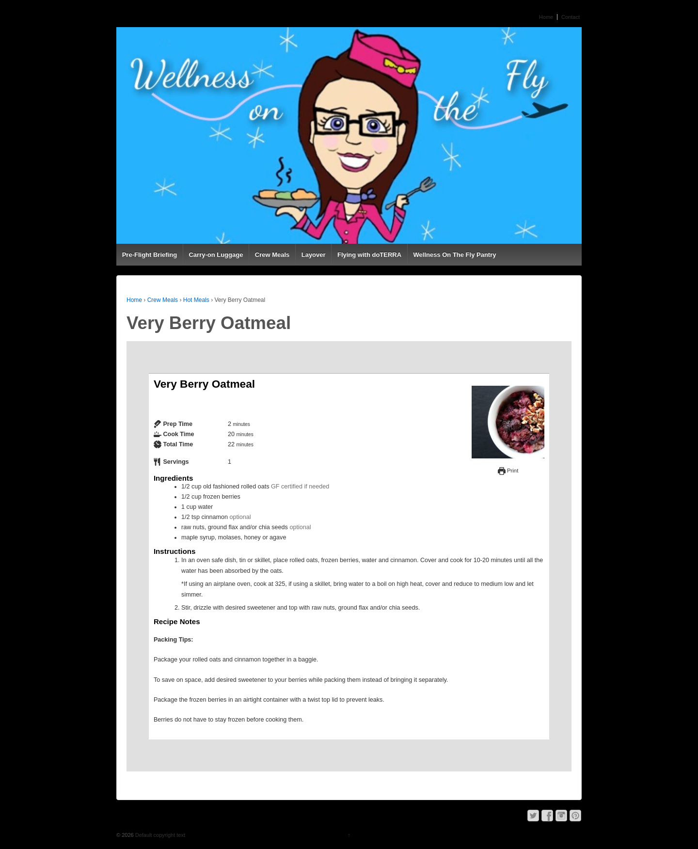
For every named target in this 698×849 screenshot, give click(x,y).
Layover (313, 254)
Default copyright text (159, 835)
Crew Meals (272, 254)
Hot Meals (196, 300)
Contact (570, 17)
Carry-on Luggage (216, 254)
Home (546, 17)
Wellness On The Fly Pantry (454, 254)
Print (508, 470)
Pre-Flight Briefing (149, 254)
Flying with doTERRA (369, 254)
